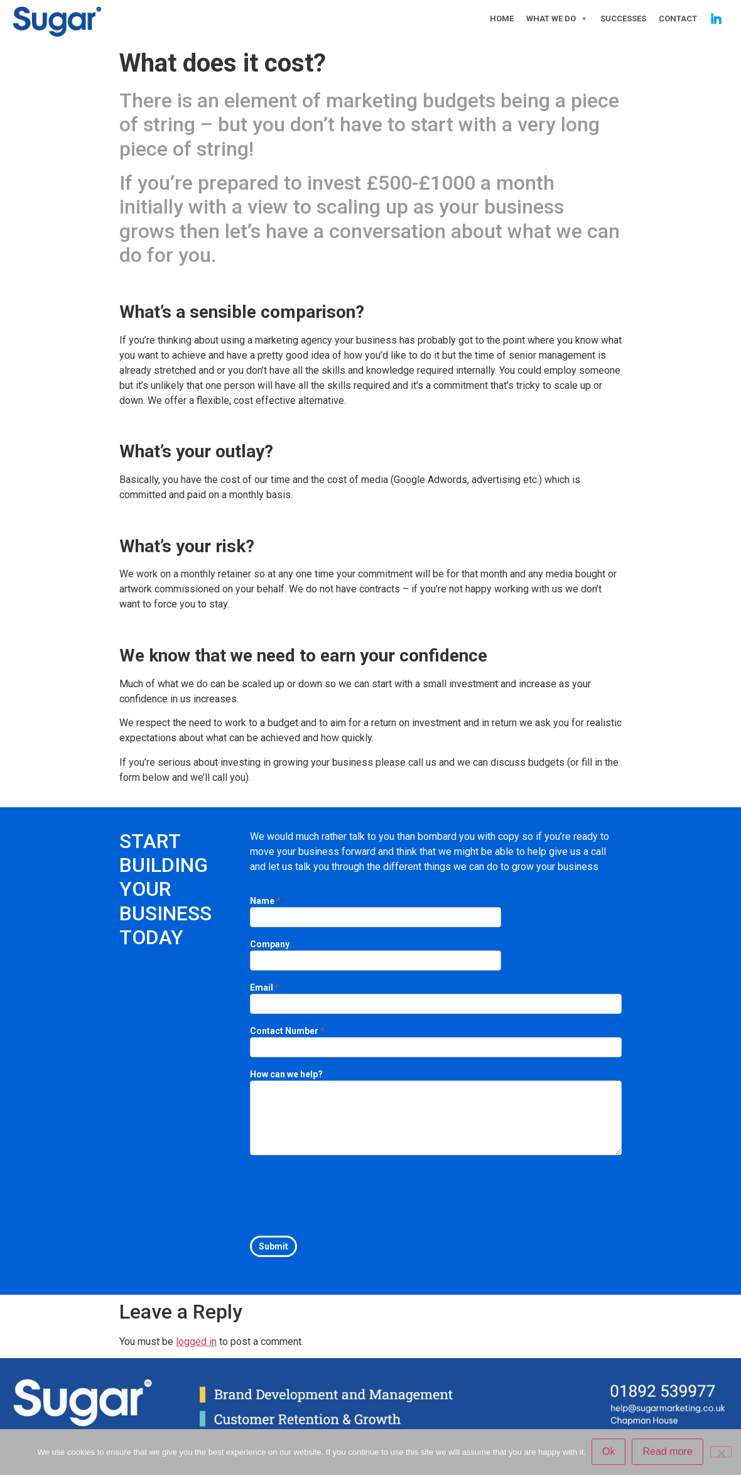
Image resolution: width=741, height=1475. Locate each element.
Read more (668, 1452)
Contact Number (287, 1031)
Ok (609, 1452)
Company (269, 944)
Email (264, 988)
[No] (721, 1451)
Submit (273, 1246)
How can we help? (286, 1074)
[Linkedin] (715, 18)
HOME (502, 18)
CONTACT (678, 18)
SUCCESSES (623, 18)
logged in (196, 1341)
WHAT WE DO (557, 18)
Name (265, 901)
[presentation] (345, 1192)
